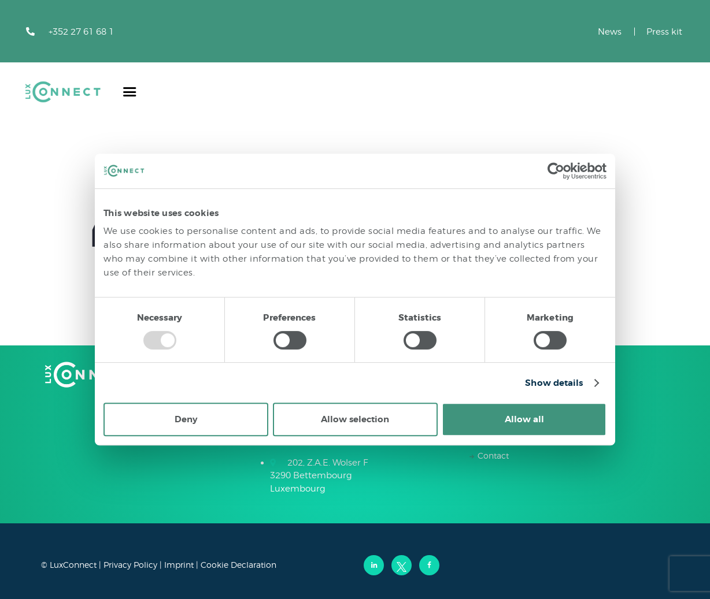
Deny (186, 419)
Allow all (524, 419)
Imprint (179, 565)
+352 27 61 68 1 (81, 32)
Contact (493, 455)
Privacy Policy (130, 565)
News (610, 32)
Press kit (664, 32)
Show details (554, 383)
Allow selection (355, 419)
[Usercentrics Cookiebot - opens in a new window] (556, 171)
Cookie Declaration (238, 565)
